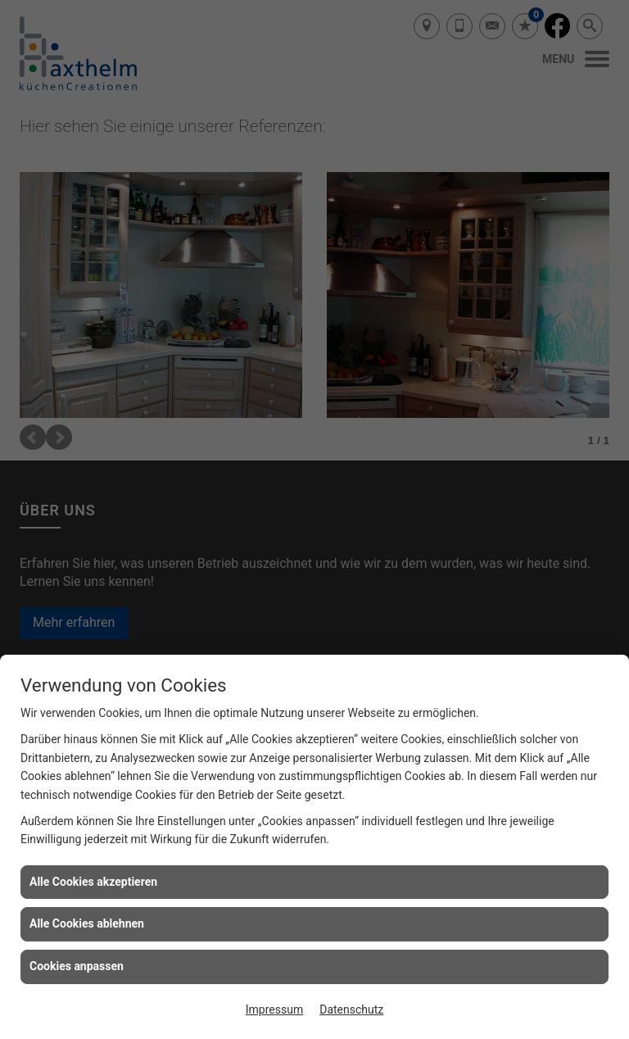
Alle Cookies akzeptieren (93, 881)
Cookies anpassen (76, 966)
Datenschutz (351, 1009)
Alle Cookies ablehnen (86, 923)
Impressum (274, 1009)
